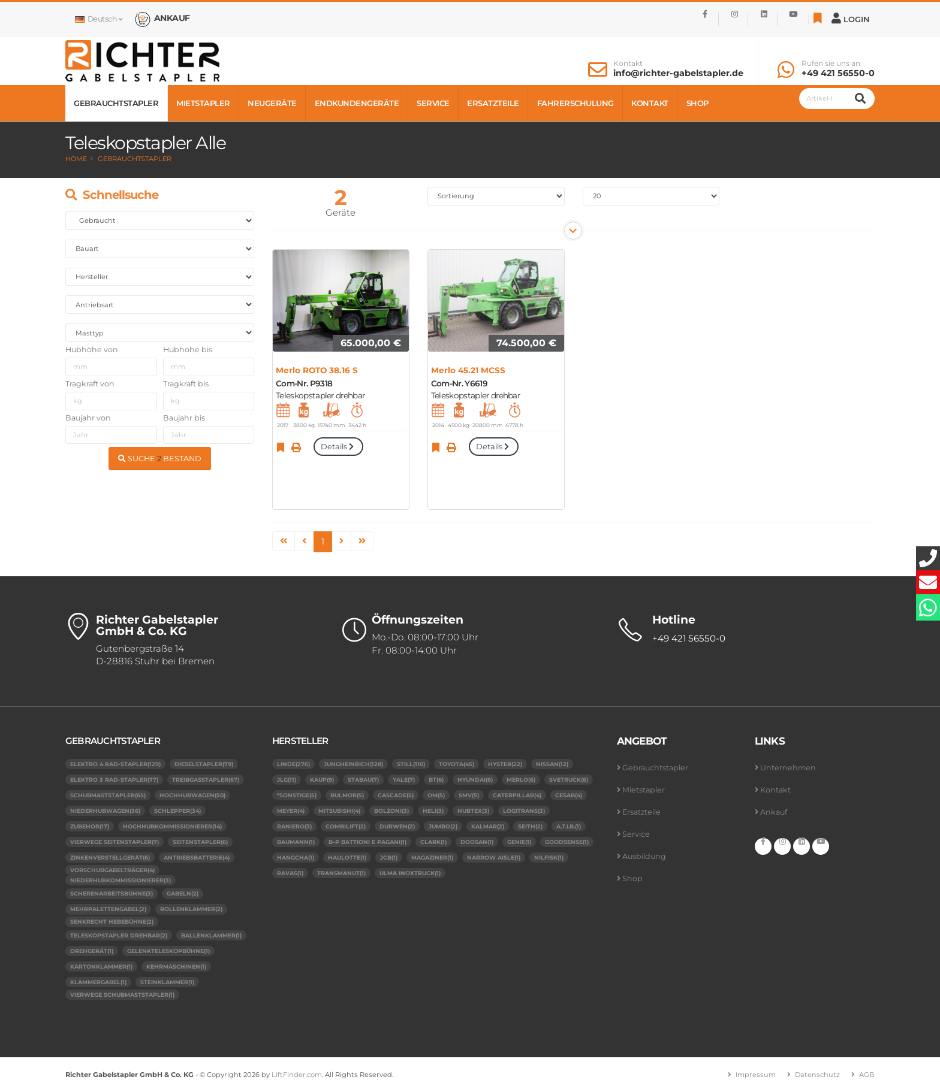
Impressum (756, 1074)
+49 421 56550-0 (838, 73)
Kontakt (628, 63)
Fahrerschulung (575, 103)
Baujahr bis (184, 417)
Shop (697, 103)
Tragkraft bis (186, 383)
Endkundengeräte (357, 103)
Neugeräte (272, 103)
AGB (867, 1074)
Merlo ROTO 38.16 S (317, 370)
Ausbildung (644, 856)
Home (76, 159)
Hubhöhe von (91, 349)
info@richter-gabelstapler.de (678, 73)
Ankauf (773, 811)
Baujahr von (88, 417)
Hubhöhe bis (187, 349)
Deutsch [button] (98, 18)
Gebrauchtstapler (116, 103)
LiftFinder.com (297, 1074)
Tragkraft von (90, 383)
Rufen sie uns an (831, 63)
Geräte (340, 212)
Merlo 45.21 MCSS (468, 370)
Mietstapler (203, 103)
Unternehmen (788, 767)
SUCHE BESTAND (159, 458)
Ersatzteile (493, 103)
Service (433, 103)
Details (338, 446)
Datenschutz (817, 1074)
